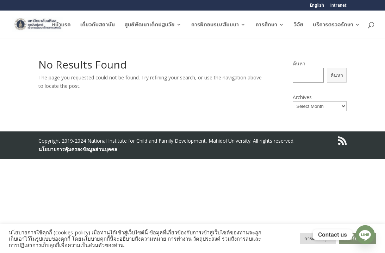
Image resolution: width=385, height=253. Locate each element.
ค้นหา (299, 63)
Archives (302, 97)
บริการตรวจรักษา (333, 25)
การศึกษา (266, 25)
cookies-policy (71, 232)
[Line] (365, 234)
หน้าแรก (61, 25)
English (317, 5)
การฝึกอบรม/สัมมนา (215, 25)
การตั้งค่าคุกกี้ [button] (317, 238)
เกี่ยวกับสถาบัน (97, 25)
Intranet (338, 5)
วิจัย (298, 25)
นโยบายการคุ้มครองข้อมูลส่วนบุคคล (77, 149)
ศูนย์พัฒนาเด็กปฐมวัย (149, 25)
